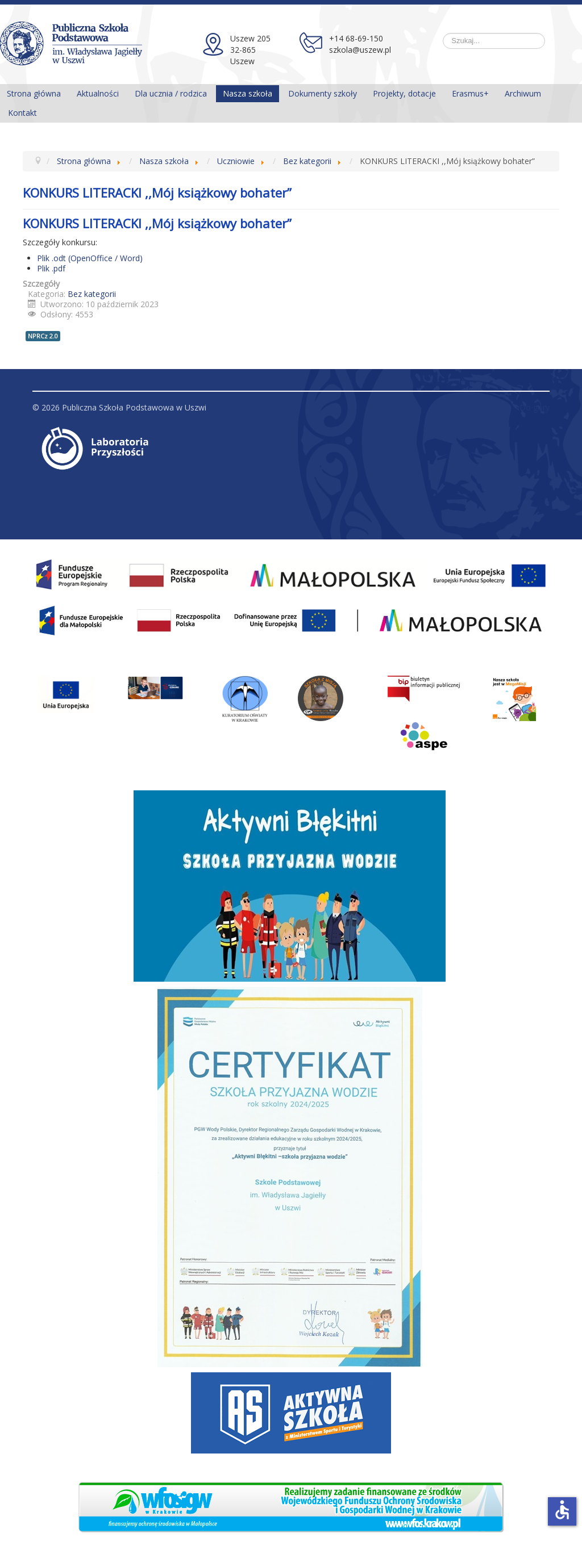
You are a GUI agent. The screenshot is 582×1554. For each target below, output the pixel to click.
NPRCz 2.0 (43, 336)
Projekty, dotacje (404, 93)
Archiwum (523, 93)
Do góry (534, 407)
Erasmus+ (470, 93)
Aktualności (98, 93)
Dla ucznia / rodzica (171, 93)
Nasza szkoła (247, 93)
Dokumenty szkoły (322, 93)
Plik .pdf (51, 268)
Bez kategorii (92, 293)
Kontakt (22, 112)
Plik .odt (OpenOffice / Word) (90, 258)
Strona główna (34, 93)
